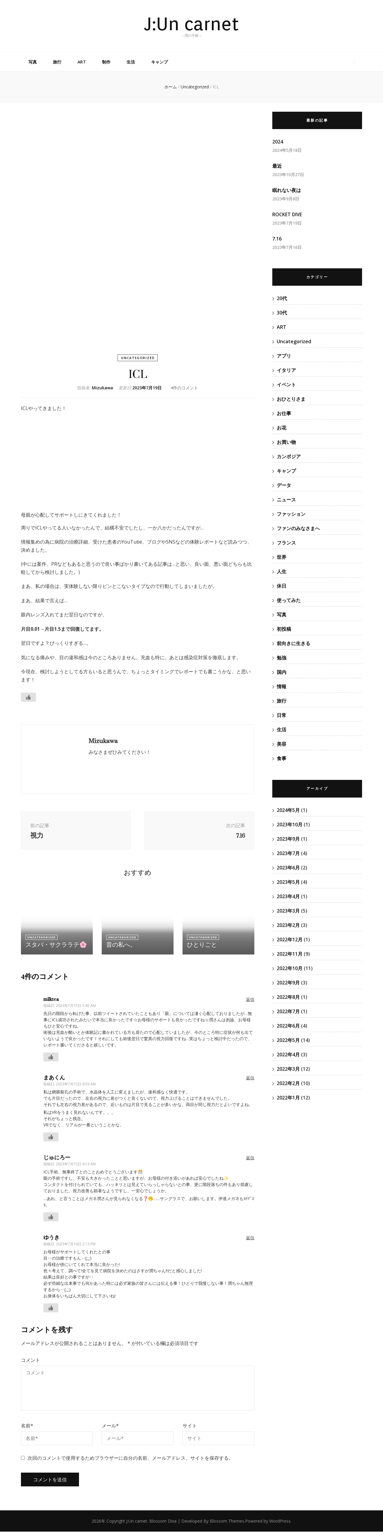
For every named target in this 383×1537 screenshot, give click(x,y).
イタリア (286, 370)
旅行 (57, 62)
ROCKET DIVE (287, 214)
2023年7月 (288, 853)
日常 (281, 715)
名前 (27, 1431)
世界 (281, 557)
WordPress (280, 1526)
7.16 (277, 238)
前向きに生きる (293, 643)
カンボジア (289, 456)
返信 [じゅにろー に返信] (250, 1163)
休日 (281, 586)
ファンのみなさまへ (298, 528)
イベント (286, 384)
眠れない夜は (286, 190)
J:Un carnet (191, 23)
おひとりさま (291, 399)
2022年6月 (288, 1025)
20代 (282, 298)
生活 (131, 62)
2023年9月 (288, 839)
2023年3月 (288, 910)
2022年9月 (288, 982)
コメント (30, 1365)
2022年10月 (290, 968)
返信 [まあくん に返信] (250, 1083)
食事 (281, 758)
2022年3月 (288, 1069)
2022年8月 (288, 997)
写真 (32, 62)
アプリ (284, 356)
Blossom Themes (227, 1526)
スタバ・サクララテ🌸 (52, 950)
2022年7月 (288, 1011)
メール (110, 1431)
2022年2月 (288, 1083)
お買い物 (286, 442)
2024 (277, 141)
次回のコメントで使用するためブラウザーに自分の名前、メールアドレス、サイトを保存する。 (130, 1463)
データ (284, 485)
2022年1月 (288, 1097)
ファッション (291, 514)
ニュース (286, 499)
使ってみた (289, 600)
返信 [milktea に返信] (250, 1004)
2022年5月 (288, 1040)
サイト (190, 1431)
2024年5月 (288, 810)
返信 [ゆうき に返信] (250, 1243)
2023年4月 (288, 896)
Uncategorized (137, 357)
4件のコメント (184, 388)
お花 (281, 427)
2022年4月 (288, 1054)
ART (81, 62)
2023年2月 (288, 925)
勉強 (281, 657)
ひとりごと (200, 950)
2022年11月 (290, 954)
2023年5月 (288, 882)
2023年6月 (288, 867)
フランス (286, 542)
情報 (281, 686)
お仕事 (284, 413)
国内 (281, 672)
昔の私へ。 (119, 950)
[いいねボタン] (28, 697)
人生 (281, 571)
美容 (281, 744)
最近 (277, 166)
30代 (282, 312)
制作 (106, 62)
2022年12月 (290, 939)
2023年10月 (290, 824)
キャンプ (159, 62)
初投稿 (284, 629)
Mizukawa (102, 388)
